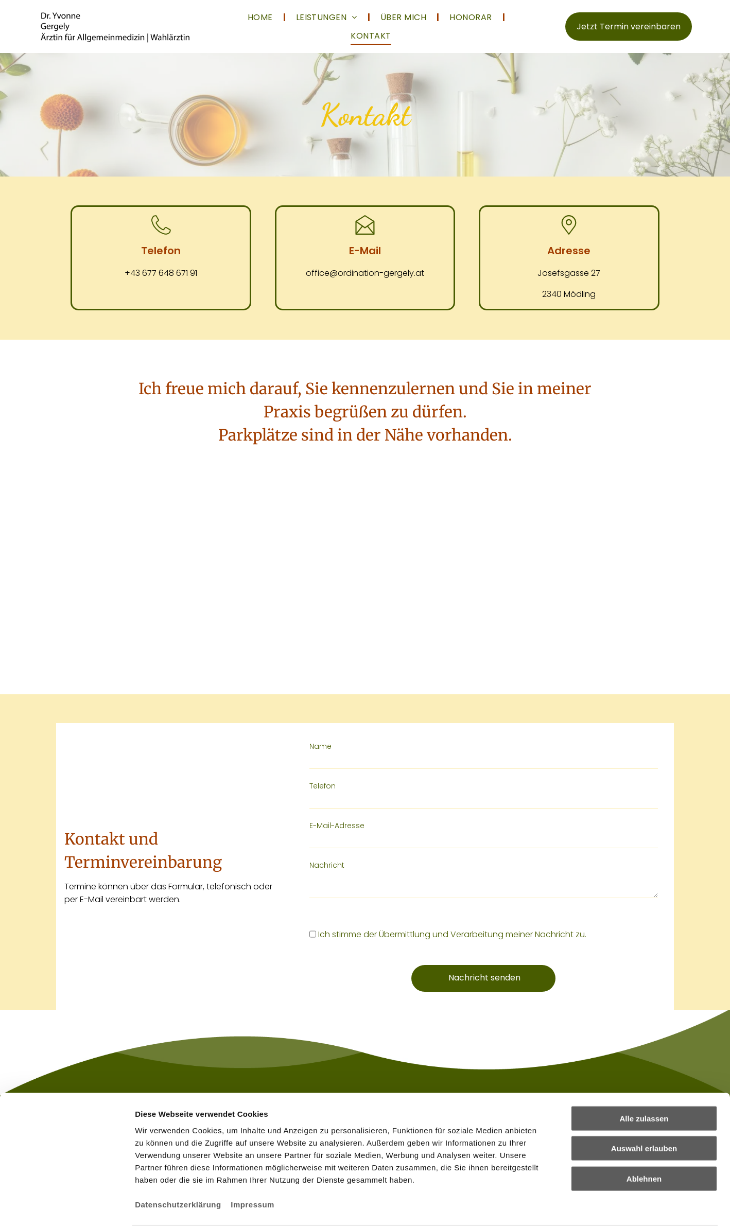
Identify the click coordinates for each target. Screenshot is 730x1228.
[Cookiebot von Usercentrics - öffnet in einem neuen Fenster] (67, 1219)
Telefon (322, 786)
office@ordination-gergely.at (365, 273)
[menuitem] (261, 17)
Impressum (252, 1177)
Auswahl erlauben (644, 1122)
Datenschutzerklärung (178, 1177)
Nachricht (326, 865)
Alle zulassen (643, 1091)
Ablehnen (644, 1152)
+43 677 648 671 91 (161, 273)
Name (320, 746)
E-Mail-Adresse (336, 825)
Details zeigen (547, 1219)
